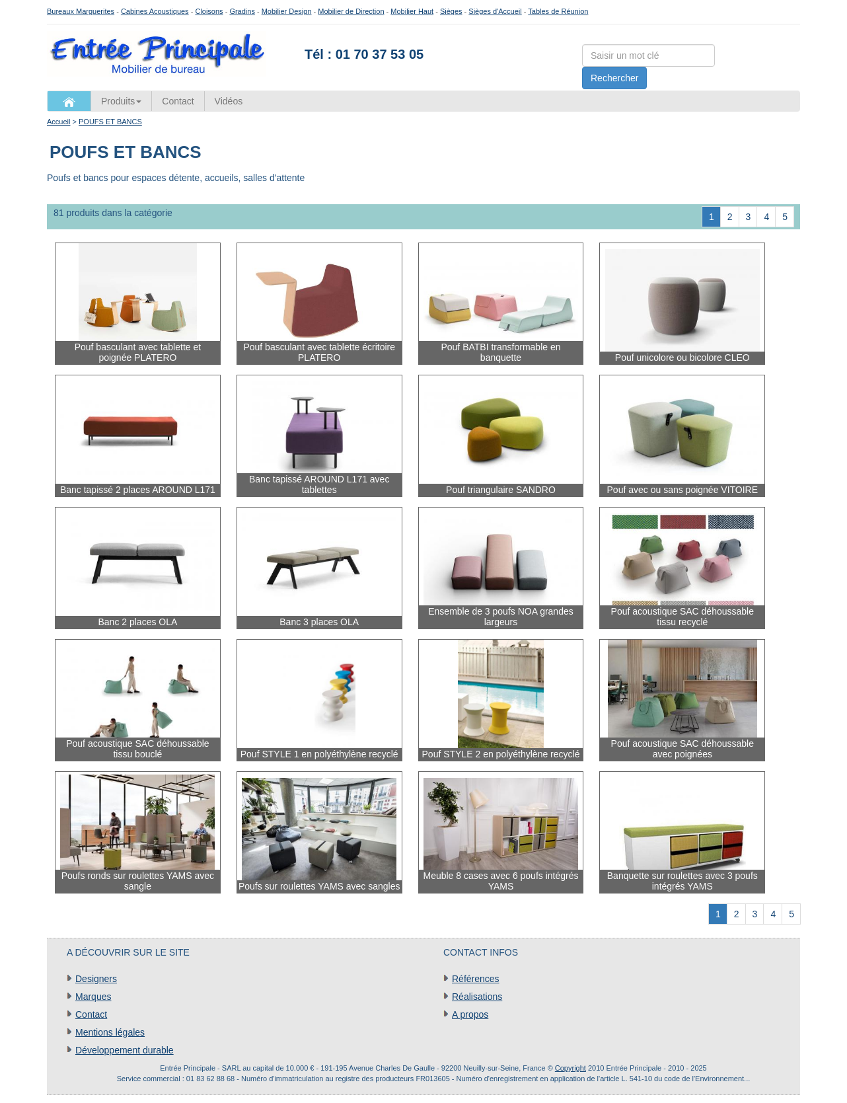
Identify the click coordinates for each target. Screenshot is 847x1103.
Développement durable (124, 1050)
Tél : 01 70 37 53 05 (364, 54)
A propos (470, 1014)
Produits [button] (121, 101)
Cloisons (209, 11)
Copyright (570, 1068)
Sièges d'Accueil (494, 11)
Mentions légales (110, 1032)
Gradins (242, 11)
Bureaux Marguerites (80, 11)
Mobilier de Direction (351, 11)
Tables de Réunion (558, 11)
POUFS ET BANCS (110, 122)
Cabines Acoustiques (155, 11)
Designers (96, 978)
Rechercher (614, 78)
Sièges (451, 11)
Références (475, 978)
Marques (93, 996)
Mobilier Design (287, 11)
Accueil (58, 122)
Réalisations (477, 996)
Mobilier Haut (411, 11)
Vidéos (229, 101)
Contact (178, 101)
